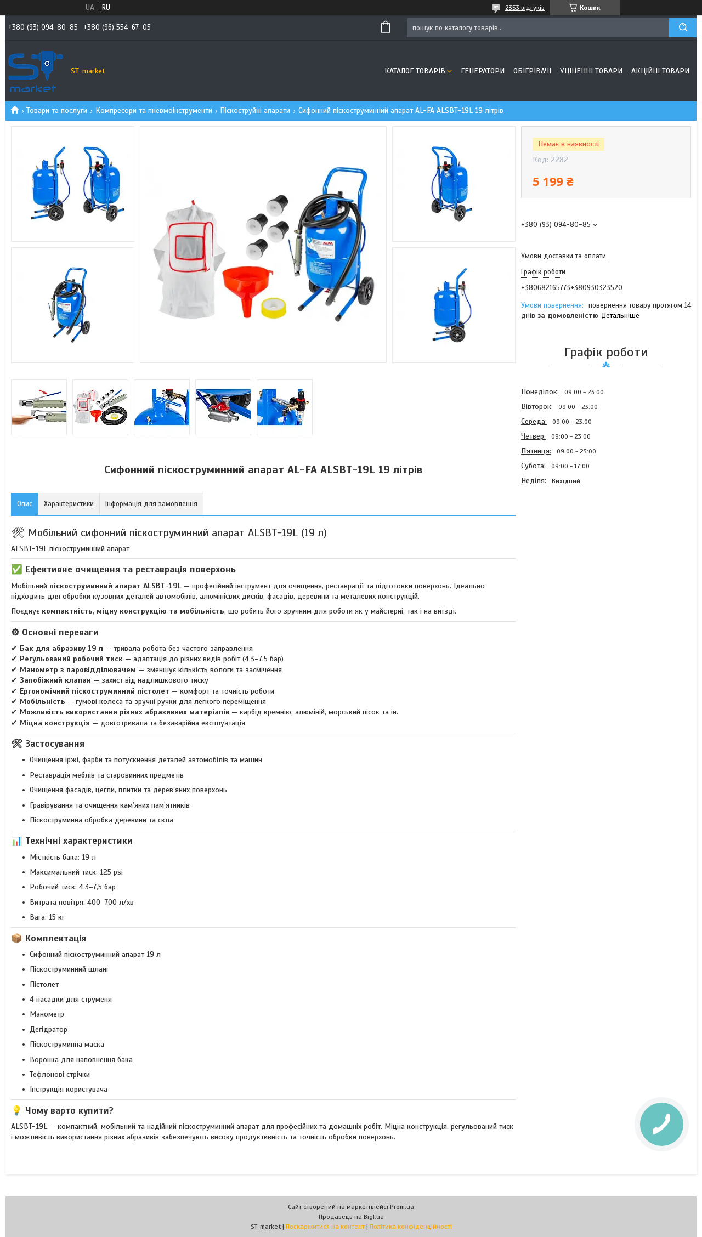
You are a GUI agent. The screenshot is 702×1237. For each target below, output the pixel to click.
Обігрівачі (532, 71)
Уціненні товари (591, 71)
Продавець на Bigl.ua (351, 1217)
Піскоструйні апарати (255, 110)
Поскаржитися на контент (325, 1226)
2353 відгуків (525, 8)
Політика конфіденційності (411, 1226)
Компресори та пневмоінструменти (153, 110)
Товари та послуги (56, 110)
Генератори (483, 71)
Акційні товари (660, 71)
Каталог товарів (414, 71)
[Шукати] (683, 27)
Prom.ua (402, 1207)
